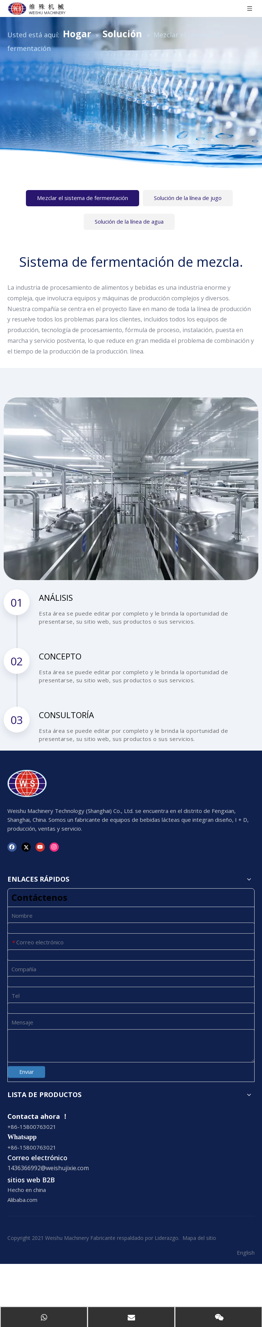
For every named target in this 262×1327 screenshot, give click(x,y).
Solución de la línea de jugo (188, 197)
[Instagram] (54, 847)
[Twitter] (26, 847)
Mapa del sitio (199, 1237)
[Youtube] (40, 847)
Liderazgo (166, 1237)
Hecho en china (26, 1189)
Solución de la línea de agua (129, 221)
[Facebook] (12, 847)
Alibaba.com (22, 1199)
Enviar (26, 1071)
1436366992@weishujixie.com (48, 1168)
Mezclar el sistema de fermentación (82, 197)
